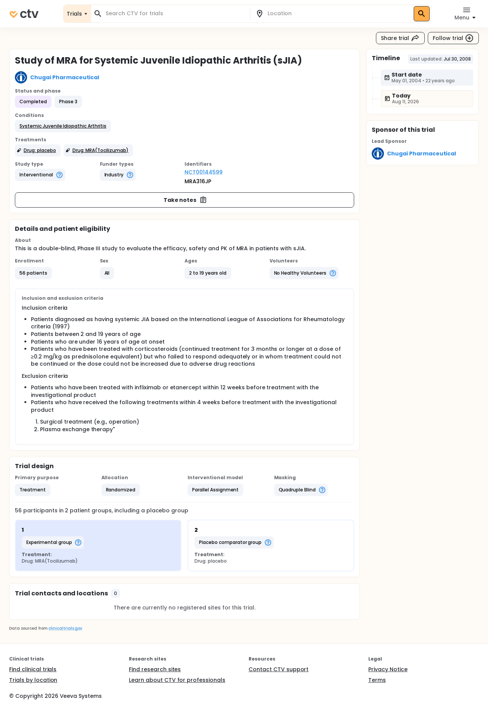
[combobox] (175, 13)
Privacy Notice (388, 669)
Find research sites (155, 669)
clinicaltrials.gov (65, 628)
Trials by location (33, 680)
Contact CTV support (278, 669)
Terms (377, 680)
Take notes (185, 200)
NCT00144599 (204, 172)
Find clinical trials (32, 669)
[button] (63, 126)
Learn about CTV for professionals (177, 680)
